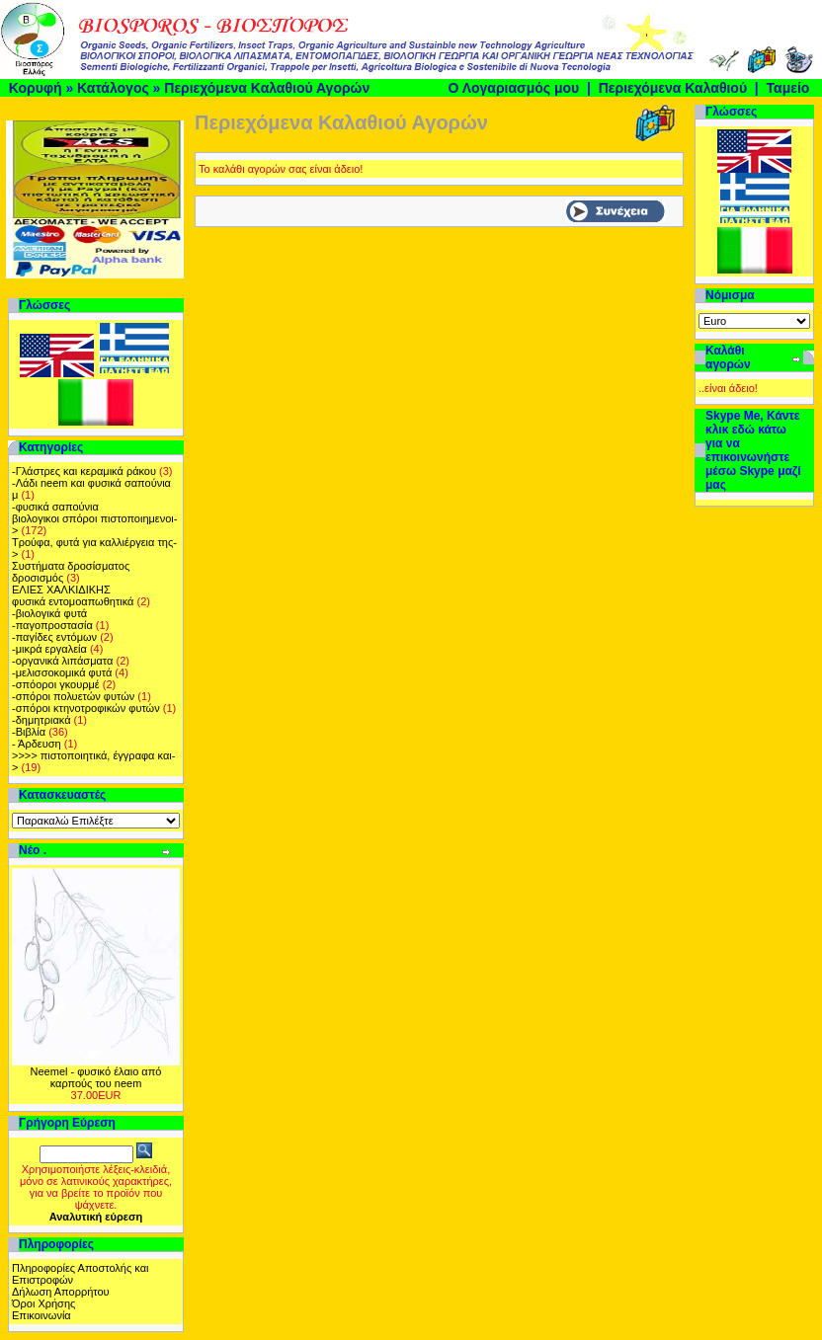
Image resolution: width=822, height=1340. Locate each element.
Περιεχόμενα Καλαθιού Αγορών (267, 88)
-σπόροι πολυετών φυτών (73, 696)
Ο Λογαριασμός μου (513, 88)
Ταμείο (788, 88)
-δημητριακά (41, 720)
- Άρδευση (36, 743)
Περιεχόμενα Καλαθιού (673, 88)
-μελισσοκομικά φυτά (62, 672)
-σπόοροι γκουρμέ (56, 684)
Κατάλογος (113, 88)
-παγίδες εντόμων (54, 637)
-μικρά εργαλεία (49, 649)
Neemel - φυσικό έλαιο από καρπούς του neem (96, 1077)
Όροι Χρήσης (43, 1303)
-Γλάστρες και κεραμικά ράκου (84, 471)
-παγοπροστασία (52, 625)
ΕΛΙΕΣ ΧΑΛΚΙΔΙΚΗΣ (61, 589)
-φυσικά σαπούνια (55, 506)
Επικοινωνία (41, 1315)
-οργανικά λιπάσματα (62, 661)
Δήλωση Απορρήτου (61, 1292)
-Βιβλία (28, 732)
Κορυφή (35, 88)
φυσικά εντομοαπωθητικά (72, 601)
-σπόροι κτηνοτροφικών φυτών (86, 708)
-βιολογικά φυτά (49, 613)
